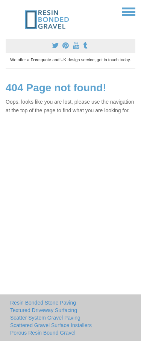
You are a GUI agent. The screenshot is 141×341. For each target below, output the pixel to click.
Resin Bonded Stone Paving (43, 303)
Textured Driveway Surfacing (43, 310)
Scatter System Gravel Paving (45, 318)
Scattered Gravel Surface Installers (51, 325)
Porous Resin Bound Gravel (43, 333)
